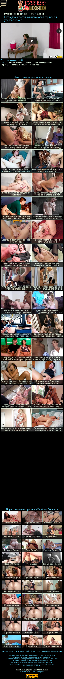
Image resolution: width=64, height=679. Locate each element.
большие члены (14, 62)
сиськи (28, 62)
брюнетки (34, 65)
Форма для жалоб (40, 670)
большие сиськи (19, 65)
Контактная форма (24, 670)
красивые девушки (43, 62)
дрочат (5, 65)
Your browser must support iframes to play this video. (32, 41)
